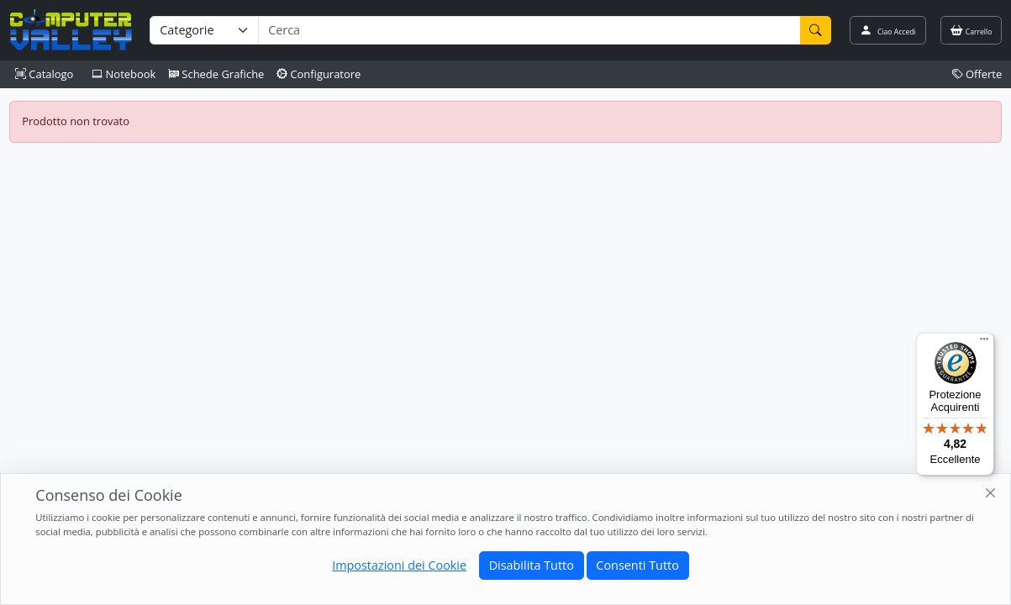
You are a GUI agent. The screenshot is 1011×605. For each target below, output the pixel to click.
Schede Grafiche (216, 74)
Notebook (123, 74)
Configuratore (318, 74)
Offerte (977, 74)
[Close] (991, 494)
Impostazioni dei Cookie (399, 565)
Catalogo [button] (44, 74)
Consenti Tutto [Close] (637, 565)
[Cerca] (816, 30)
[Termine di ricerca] (529, 30)
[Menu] (984, 343)
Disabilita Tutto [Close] (531, 565)
